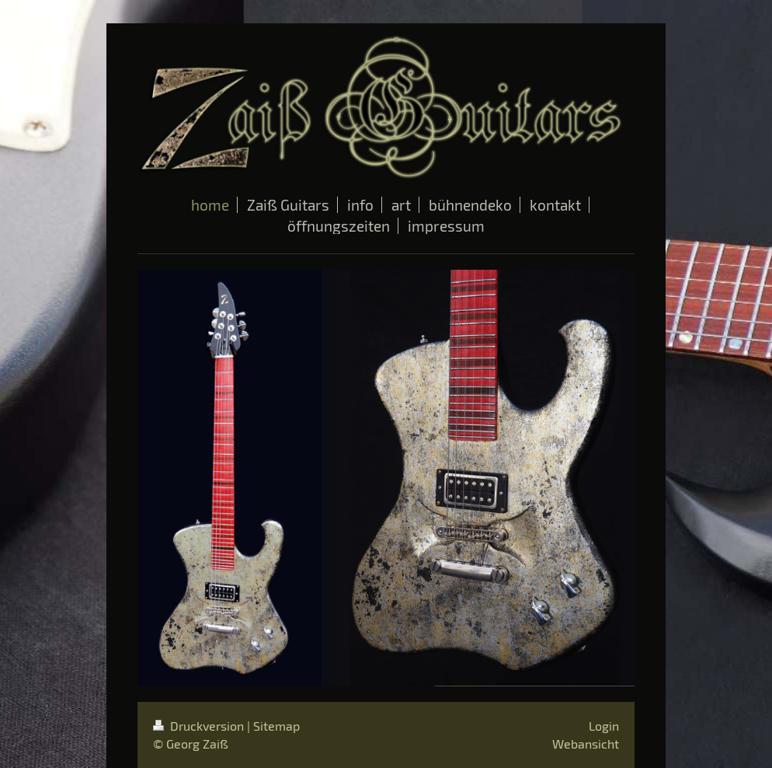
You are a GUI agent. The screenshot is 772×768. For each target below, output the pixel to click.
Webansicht (585, 743)
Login (604, 725)
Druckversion (200, 725)
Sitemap (276, 725)
